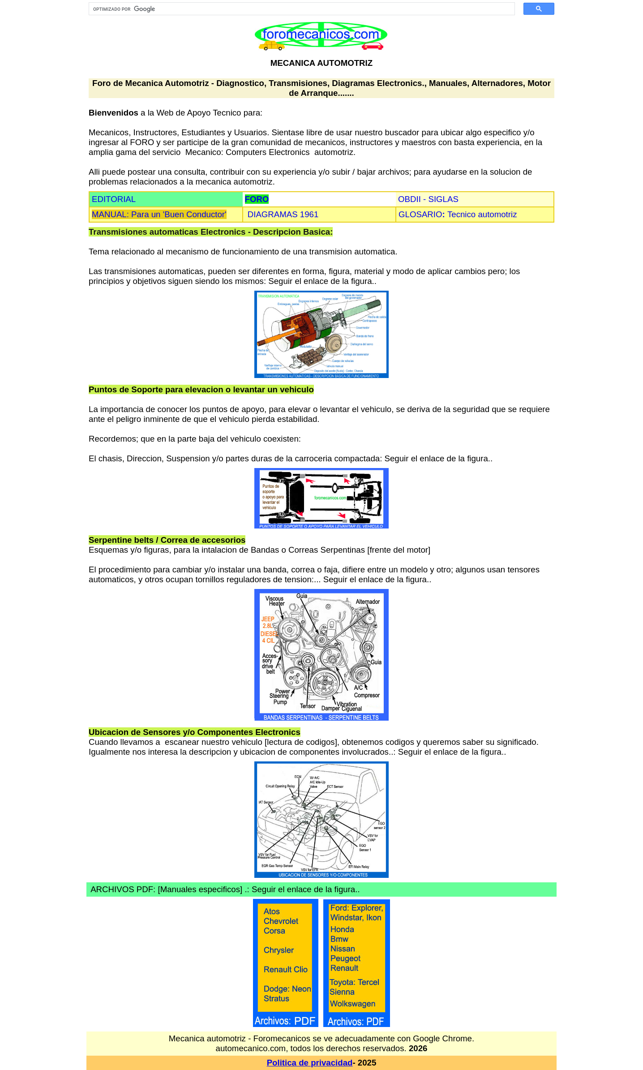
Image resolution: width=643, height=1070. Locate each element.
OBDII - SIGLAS (428, 199)
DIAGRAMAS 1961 (283, 214)
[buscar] (298, 9)
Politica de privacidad (310, 1062)
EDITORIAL (114, 199)
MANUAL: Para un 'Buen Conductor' (159, 214)
